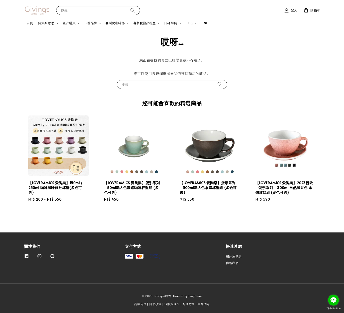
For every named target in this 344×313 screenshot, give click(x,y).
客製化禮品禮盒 (144, 23)
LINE (204, 23)
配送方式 (189, 304)
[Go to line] (333, 300)
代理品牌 (90, 23)
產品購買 (69, 23)
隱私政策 (155, 304)
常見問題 (204, 304)
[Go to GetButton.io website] (333, 308)
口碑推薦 (170, 23)
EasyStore (195, 296)
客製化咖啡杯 (115, 23)
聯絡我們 (232, 263)
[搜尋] (133, 10)
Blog (189, 23)
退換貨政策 (172, 304)
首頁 (30, 23)
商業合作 (140, 304)
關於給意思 (46, 23)
